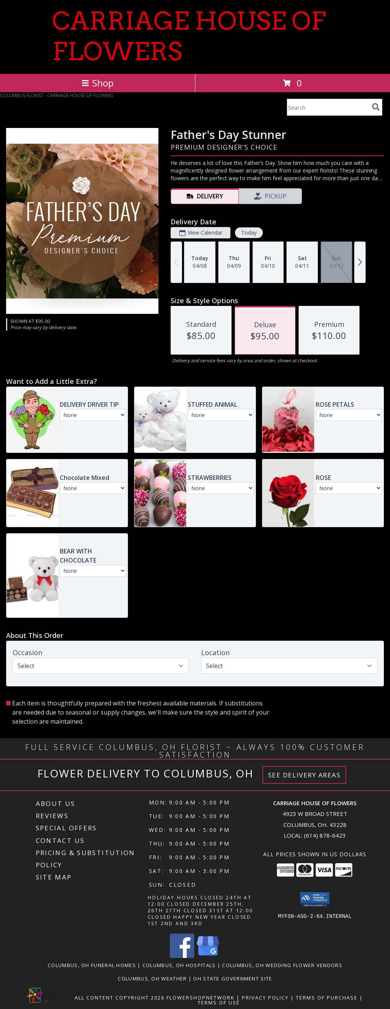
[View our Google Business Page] (208, 955)
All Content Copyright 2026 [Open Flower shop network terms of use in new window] (120, 997)
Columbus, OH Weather (152, 978)
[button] (314, 899)
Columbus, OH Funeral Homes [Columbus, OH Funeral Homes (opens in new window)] (92, 965)
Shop (97, 83)
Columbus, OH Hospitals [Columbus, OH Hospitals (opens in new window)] (179, 965)
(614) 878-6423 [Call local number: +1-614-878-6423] (325, 835)
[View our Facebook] (182, 955)
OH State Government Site (232, 978)
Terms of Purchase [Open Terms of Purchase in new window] (327, 997)
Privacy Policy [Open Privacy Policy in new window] (265, 997)
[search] (376, 107)
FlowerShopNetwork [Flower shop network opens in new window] (200, 997)
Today (249, 232)
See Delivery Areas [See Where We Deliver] (304, 775)
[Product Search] (328, 107)
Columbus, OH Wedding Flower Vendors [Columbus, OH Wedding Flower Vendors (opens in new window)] (282, 965)
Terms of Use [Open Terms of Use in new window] (219, 1002)
